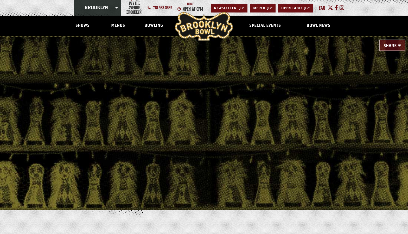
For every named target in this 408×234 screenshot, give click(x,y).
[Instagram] (342, 7)
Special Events (265, 25)
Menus (118, 25)
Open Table (295, 8)
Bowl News (318, 25)
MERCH (262, 8)
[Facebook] (336, 7)
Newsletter (229, 8)
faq (322, 7)
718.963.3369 (162, 8)
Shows (82, 25)
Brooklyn (96, 7)
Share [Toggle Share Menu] (390, 46)
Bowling (153, 25)
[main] (204, 115)
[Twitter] (330, 7)
